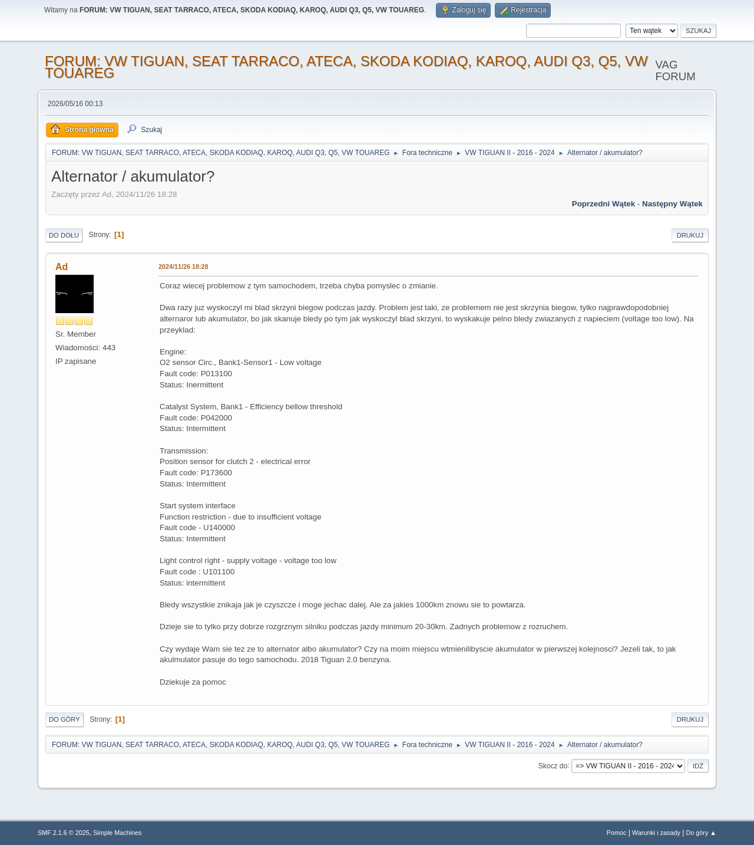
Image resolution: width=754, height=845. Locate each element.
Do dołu (64, 235)
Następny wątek (672, 203)
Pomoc (617, 832)
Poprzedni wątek (603, 203)
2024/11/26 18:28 (183, 266)
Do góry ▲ (701, 832)
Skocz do (552, 765)
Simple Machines (117, 832)
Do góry (64, 719)
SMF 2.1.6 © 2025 (64, 832)
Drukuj (690, 235)
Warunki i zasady (656, 832)
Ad (61, 267)
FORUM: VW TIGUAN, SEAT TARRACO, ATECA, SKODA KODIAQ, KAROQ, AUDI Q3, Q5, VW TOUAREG (346, 67)
